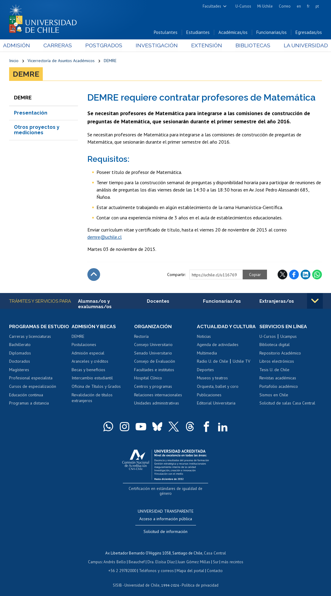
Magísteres (19, 370)
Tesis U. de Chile (274, 370)
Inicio (14, 61)
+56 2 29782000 (123, 565)
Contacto (214, 565)
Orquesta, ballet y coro (217, 387)
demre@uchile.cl (104, 237)
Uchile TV (241, 362)
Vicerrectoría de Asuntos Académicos (61, 61)
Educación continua (26, 395)
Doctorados (19, 362)
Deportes (205, 370)
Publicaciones (209, 395)
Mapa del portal (189, 565)
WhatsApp (317, 275)
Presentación (30, 113)
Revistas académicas (277, 378)
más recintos (231, 556)
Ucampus (288, 337)
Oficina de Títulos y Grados (96, 387)
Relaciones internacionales (158, 395)
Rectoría (141, 337)
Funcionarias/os (271, 33)
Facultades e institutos (154, 370)
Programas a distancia (29, 403)
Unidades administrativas (156, 403)
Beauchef (137, 556)
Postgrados (105, 46)
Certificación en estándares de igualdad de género (166, 488)
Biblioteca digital (274, 345)
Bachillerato (20, 345)
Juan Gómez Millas (193, 556)
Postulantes (165, 33)
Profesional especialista (30, 378)
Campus (96, 556)
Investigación (156, 46)
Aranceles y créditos (90, 362)
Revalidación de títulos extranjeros (92, 398)
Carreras (61, 46)
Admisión (22, 46)
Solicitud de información (165, 527)
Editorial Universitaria (216, 403)
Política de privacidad (199, 579)
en (299, 6)
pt (317, 6)
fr (308, 6)
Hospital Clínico (148, 378)
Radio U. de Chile (212, 362)
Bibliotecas (248, 46)
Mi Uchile (265, 6)
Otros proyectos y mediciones (36, 130)
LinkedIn (305, 275)
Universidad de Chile (142, 579)
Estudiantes (198, 33)
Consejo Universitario (153, 345)
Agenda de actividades (217, 345)
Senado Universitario (153, 353)
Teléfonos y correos (156, 565)
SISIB (118, 579)
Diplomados (20, 353)
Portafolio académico (278, 387)
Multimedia (207, 353)
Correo (285, 6)
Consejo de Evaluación (154, 362)
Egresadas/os (309, 33)
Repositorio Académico (280, 353)
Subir (93, 274)
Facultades (212, 6)
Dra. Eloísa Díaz (161, 556)
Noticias (204, 337)
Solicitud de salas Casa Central (287, 403)
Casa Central (215, 548)
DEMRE (110, 61)
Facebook (294, 275)
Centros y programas (153, 387)
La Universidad (299, 46)
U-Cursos (243, 6)
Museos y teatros (212, 378)
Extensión (204, 46)
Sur (215, 556)
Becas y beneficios (88, 370)
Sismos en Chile (273, 395)
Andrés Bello (115, 556)
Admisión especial (88, 353)
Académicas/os (233, 33)
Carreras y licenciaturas (30, 337)
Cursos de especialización (32, 387)
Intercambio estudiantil (92, 378)
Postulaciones (84, 345)
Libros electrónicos (276, 362)
